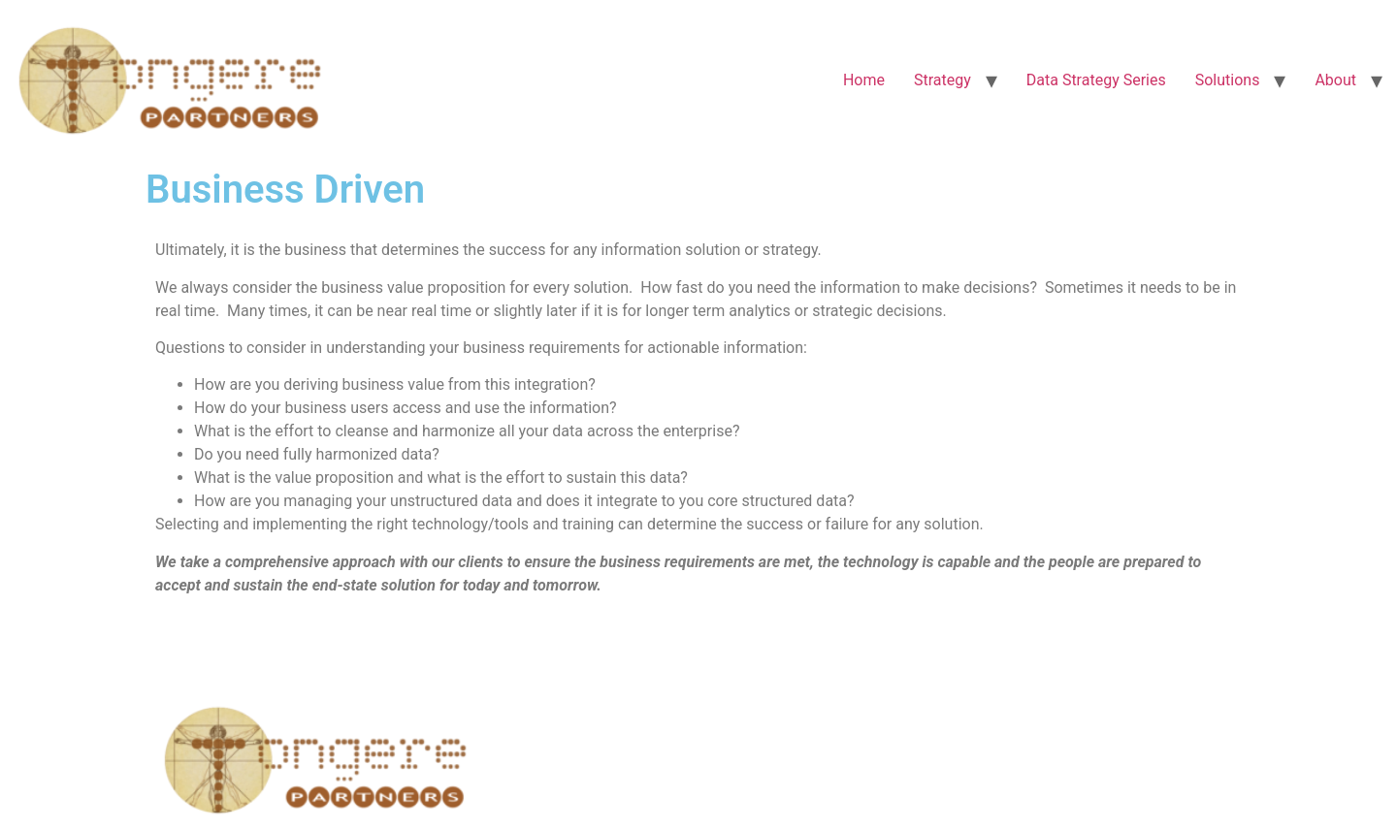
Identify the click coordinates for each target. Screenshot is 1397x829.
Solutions (1227, 80)
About (1335, 80)
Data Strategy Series (1096, 80)
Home (864, 80)
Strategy (942, 80)
